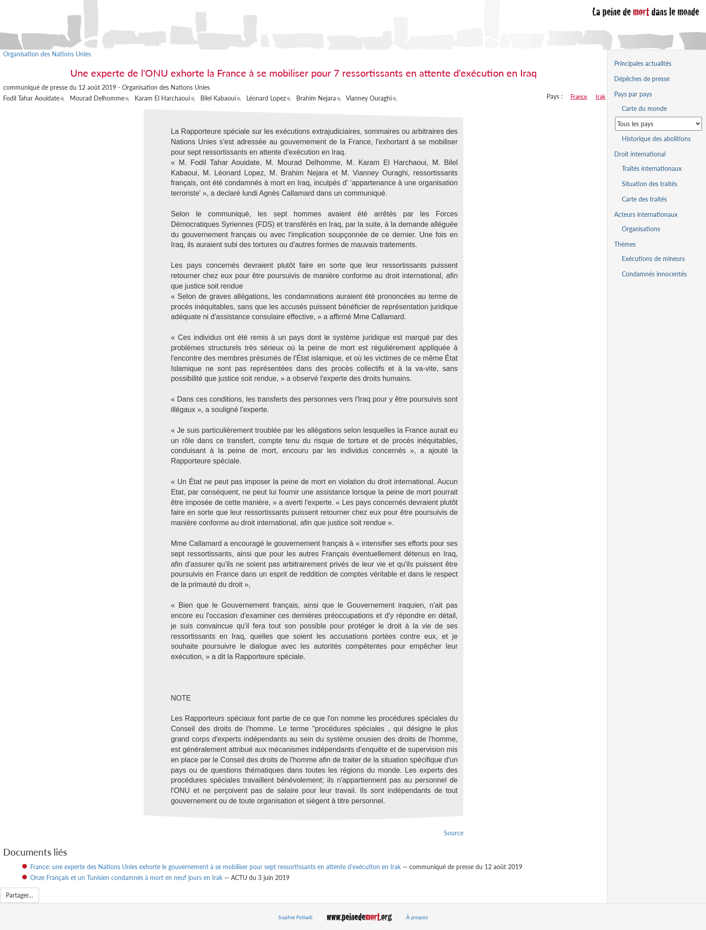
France (578, 96)
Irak (601, 96)
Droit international (639, 154)
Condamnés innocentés (654, 274)
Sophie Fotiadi (295, 917)
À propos (417, 917)
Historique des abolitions (656, 138)
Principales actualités (642, 63)
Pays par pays (633, 94)
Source (453, 833)
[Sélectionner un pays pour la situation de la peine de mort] (658, 124)
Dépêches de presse (642, 78)
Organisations (641, 229)
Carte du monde (644, 108)
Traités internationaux (652, 168)
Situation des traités (649, 184)
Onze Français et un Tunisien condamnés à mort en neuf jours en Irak (126, 877)
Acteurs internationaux (646, 214)
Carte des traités (644, 199)
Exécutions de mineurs (653, 258)
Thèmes (625, 244)
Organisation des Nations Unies (47, 54)
